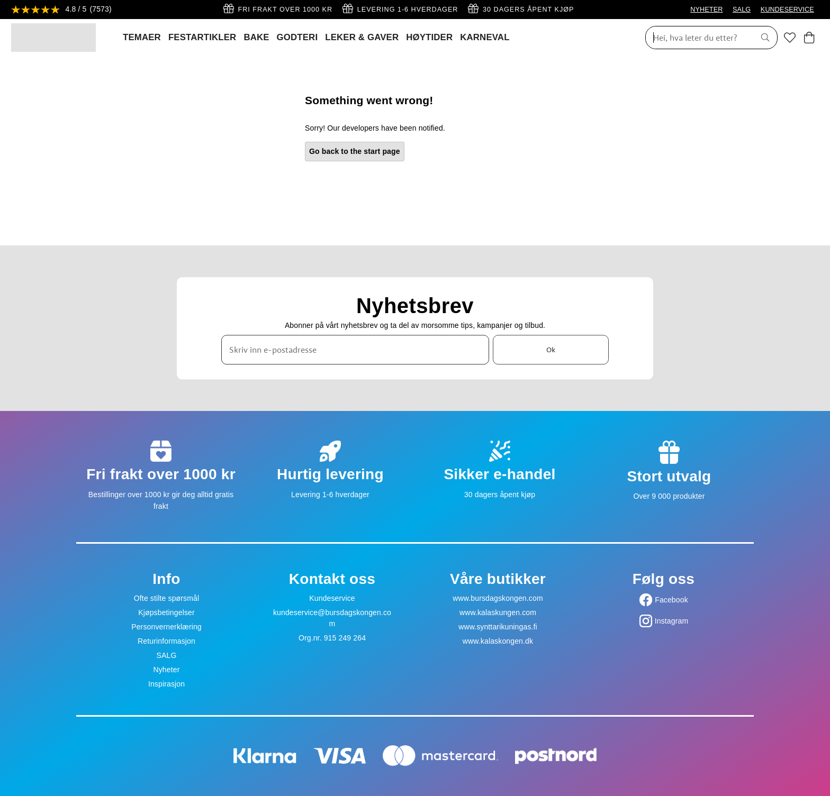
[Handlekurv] (809, 37)
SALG (742, 9)
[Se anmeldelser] (61, 10)
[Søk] (696, 37)
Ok (550, 349)
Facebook (671, 600)
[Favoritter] (790, 37)
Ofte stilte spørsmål (166, 598)
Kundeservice (332, 598)
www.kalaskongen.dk (498, 641)
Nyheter (166, 669)
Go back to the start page (354, 151)
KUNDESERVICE (787, 9)
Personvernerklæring (166, 627)
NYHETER (706, 9)
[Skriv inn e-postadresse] (355, 349)
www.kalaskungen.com (497, 612)
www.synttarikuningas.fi (497, 627)
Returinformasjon (166, 641)
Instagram (672, 621)
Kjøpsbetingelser (166, 612)
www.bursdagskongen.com (498, 598)
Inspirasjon (166, 684)
